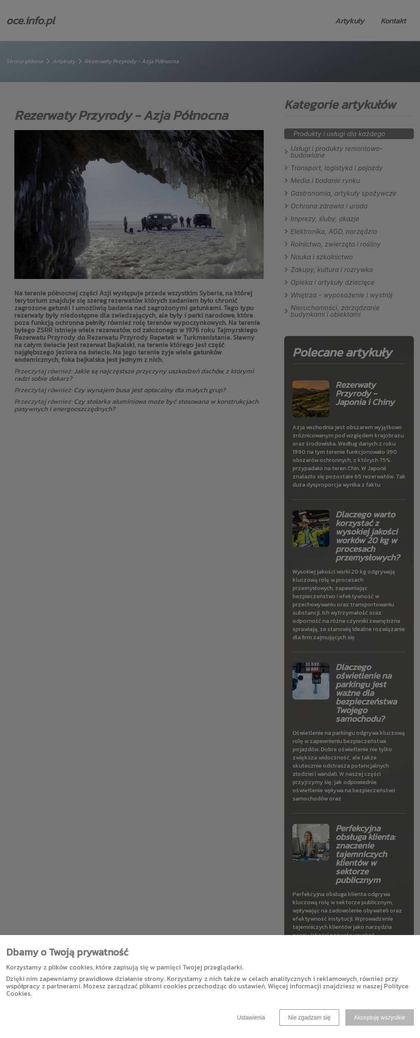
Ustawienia (251, 1017)
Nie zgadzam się (309, 1017)
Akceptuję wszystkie (379, 1017)
